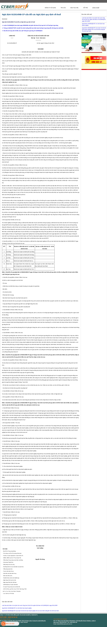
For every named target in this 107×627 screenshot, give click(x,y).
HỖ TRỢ (85, 7)
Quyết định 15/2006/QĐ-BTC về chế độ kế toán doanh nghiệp (17, 608)
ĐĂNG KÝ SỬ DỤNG (50, 7)
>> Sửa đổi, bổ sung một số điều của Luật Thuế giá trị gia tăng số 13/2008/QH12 (22, 30)
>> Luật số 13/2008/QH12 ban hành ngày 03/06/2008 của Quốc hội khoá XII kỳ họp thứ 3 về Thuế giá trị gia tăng (30, 25)
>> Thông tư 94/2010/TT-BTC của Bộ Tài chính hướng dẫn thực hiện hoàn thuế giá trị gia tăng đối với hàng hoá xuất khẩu (32, 28)
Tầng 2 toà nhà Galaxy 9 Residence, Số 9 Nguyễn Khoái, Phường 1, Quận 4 (77, 620)
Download (4, 19)
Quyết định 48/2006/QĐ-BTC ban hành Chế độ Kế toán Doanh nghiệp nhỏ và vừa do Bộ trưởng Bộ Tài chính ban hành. (30, 610)
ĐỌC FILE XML (75, 7)
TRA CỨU (63, 7)
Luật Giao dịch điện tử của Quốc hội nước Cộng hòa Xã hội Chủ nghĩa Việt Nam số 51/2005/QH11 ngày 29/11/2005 (29, 605)
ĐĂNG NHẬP (95, 7)
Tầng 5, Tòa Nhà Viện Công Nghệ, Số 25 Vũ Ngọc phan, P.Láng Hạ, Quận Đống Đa (25, 620)
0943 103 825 (10, 623)
